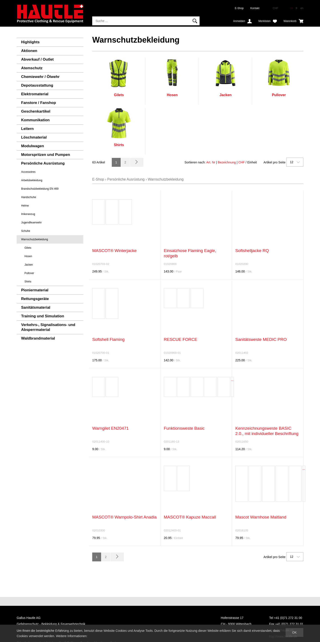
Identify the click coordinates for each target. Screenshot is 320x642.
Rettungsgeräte (35, 299)
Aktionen (29, 51)
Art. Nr (210, 162)
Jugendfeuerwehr (31, 222)
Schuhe (25, 231)
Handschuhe (28, 197)
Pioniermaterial (34, 290)
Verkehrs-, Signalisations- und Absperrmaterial (48, 327)
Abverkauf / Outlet (37, 59)
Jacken (28, 264)
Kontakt (255, 8)
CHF (241, 162)
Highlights (30, 42)
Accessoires (28, 171)
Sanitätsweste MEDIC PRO (261, 339)
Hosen (28, 256)
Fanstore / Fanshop (38, 103)
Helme (25, 205)
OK (294, 632)
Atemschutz (31, 68)
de (291, 8)
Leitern (27, 129)
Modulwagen (32, 146)
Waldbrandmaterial (38, 338)
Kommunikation (35, 120)
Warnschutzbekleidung (34, 239)
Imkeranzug (28, 214)
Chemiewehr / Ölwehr (40, 77)
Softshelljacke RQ (252, 250)
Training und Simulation (42, 316)
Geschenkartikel (35, 111)
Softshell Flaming (108, 339)
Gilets (27, 247)
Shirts (27, 281)
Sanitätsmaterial (35, 307)
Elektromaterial (34, 94)
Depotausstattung (37, 85)
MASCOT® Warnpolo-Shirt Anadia (124, 517)
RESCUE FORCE (180, 339)
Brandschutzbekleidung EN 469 (39, 188)
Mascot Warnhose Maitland (260, 517)
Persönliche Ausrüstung (43, 163)
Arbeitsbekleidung (31, 180)
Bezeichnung (227, 162)
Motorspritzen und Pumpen (45, 155)
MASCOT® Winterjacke (114, 250)
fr (296, 8)
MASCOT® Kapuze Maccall (190, 517)
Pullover (29, 273)
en (301, 8)
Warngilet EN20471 (110, 428)
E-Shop (239, 8)
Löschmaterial (34, 137)
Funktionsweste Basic (184, 428)
